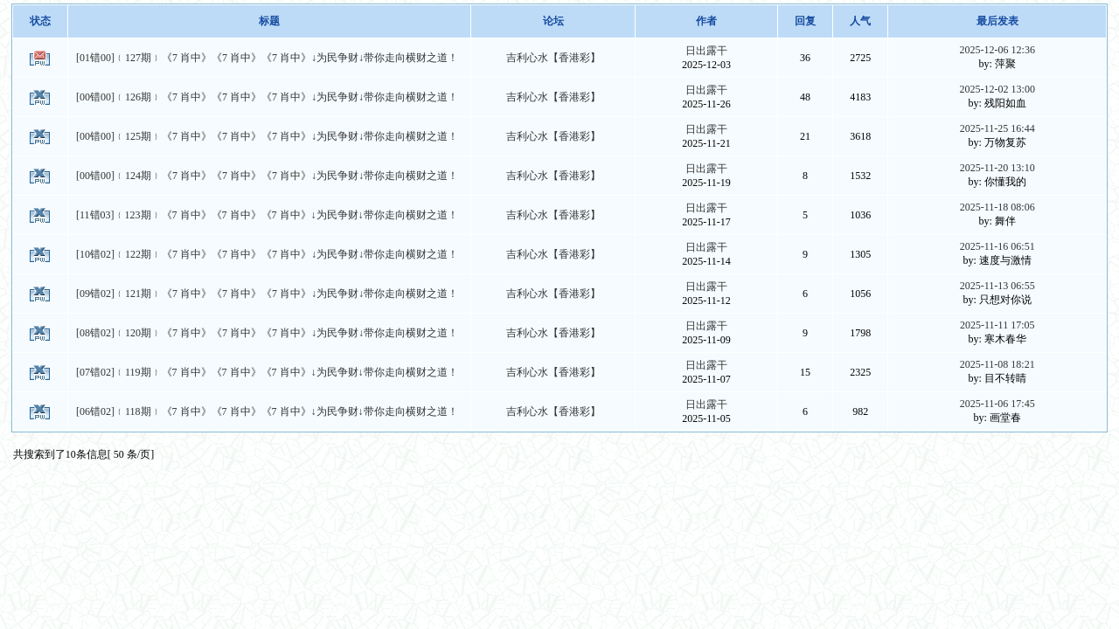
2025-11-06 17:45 (997, 403)
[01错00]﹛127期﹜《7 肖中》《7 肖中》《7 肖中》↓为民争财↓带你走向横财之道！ (267, 58)
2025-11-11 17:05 (997, 325)
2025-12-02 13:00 (997, 89)
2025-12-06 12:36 (997, 50)
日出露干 (706, 51)
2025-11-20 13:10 (997, 168)
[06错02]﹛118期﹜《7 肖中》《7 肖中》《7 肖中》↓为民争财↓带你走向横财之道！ (267, 411)
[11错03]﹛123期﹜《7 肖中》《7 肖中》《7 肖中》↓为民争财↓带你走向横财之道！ (267, 215)
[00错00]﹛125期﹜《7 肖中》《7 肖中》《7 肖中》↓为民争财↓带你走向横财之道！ (267, 136)
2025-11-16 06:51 (997, 246)
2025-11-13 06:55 (997, 286)
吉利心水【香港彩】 (553, 58)
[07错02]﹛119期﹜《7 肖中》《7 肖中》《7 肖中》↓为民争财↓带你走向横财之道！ (267, 372)
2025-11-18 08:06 (997, 207)
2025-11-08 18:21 (997, 364)
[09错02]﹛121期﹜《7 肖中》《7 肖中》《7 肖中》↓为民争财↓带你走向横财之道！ (267, 293)
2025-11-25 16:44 (997, 128)
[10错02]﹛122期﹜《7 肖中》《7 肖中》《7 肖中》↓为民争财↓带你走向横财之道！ (267, 254)
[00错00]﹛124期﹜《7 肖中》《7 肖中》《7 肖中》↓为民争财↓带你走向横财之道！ (267, 175)
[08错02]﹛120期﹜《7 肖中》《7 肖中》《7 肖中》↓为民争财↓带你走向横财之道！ (267, 333)
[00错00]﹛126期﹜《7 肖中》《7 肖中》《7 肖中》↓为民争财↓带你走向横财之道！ (267, 97)
